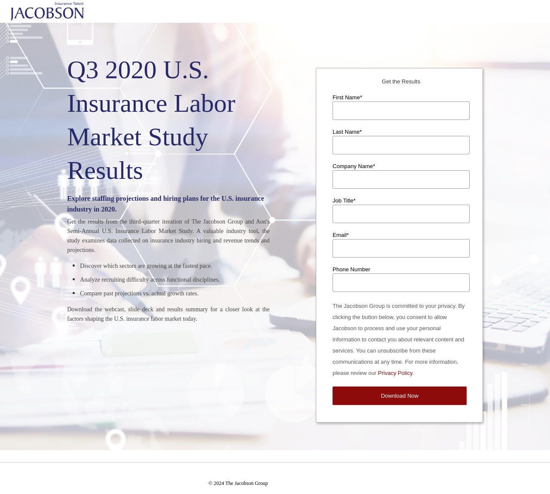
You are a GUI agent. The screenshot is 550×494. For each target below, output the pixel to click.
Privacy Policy (395, 373)
